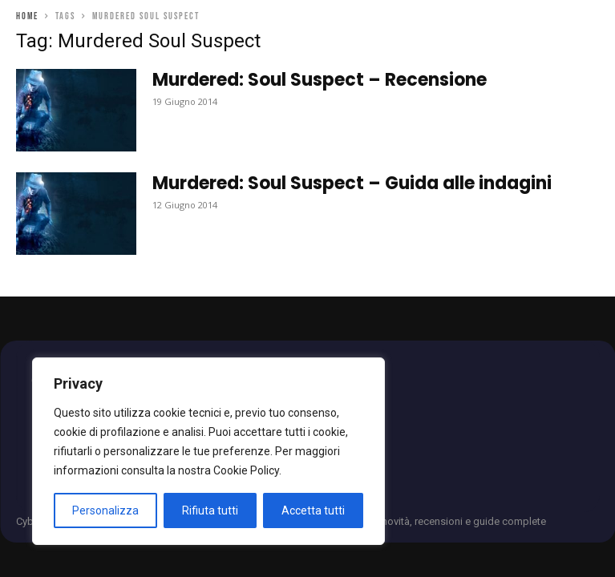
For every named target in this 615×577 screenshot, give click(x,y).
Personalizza (105, 510)
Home (27, 16)
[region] (208, 451)
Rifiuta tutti (210, 510)
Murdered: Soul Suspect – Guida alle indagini (352, 183)
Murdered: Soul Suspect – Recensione (319, 79)
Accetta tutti (313, 510)
